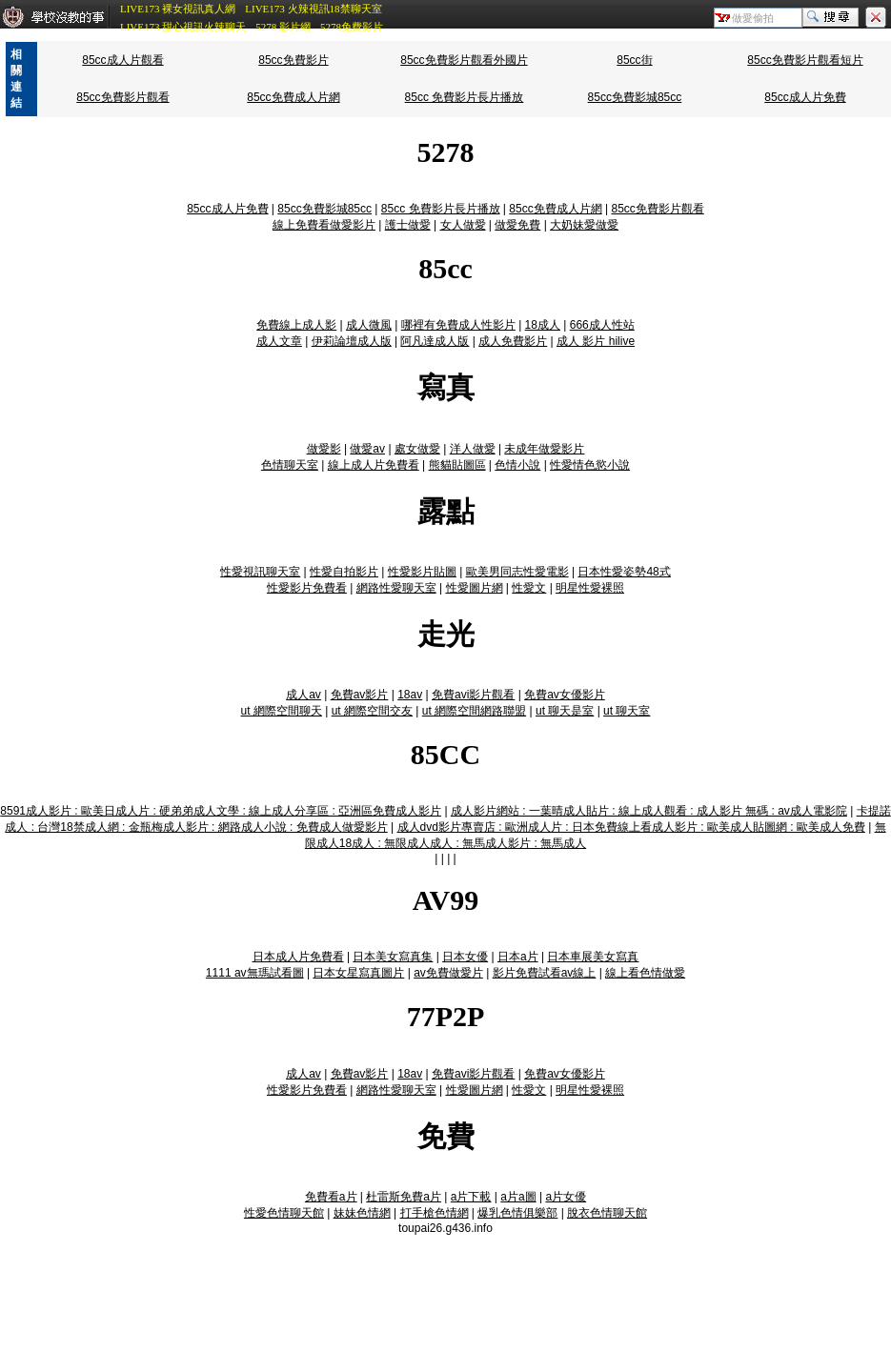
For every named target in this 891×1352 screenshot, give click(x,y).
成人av (303, 694)
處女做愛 (417, 448)
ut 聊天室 (626, 710)
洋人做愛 (473, 448)
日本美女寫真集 (393, 956)
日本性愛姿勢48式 (623, 571)
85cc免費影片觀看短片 (804, 60)
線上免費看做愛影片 (324, 225)
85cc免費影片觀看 (122, 97)
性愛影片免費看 (307, 588)
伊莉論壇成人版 (352, 341)
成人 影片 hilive (596, 341)
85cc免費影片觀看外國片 (463, 60)
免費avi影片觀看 (473, 694)
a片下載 (471, 1196)
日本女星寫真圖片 (358, 972)
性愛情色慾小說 (590, 465)
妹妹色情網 (362, 1213)
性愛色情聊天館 (284, 1213)
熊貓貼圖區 (457, 465)
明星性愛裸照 (590, 588)
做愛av (367, 448)
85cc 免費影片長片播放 (464, 97)
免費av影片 (360, 694)
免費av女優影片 (564, 694)
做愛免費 (517, 225)
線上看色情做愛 (645, 972)
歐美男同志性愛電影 (517, 571)
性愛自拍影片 (344, 571)
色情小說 (517, 465)
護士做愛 (408, 225)
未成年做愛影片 (544, 448)
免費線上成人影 (296, 325)
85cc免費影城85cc (635, 97)
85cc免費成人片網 (293, 97)
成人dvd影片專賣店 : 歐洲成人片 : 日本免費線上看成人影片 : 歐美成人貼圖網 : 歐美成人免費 (631, 827)
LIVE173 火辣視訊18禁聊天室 (313, 8)
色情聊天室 (289, 465)
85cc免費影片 (293, 60)
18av (409, 694)
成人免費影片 (512, 341)
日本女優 (465, 956)
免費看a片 (331, 1196)
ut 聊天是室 (565, 710)
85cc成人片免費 (804, 97)
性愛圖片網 (474, 588)
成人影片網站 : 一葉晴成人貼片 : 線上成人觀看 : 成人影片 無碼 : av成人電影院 (649, 810)
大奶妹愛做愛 (584, 225)
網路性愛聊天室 (396, 588)
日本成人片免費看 (298, 956)
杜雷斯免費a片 (403, 1196)
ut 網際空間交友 (372, 710)
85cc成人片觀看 (122, 60)
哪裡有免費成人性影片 (458, 325)
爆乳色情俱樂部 (517, 1213)
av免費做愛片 (448, 972)
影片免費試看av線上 (545, 972)
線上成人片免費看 (373, 465)
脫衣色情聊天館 (607, 1213)
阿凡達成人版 (434, 341)
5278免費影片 (351, 26)
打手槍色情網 (434, 1213)
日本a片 (517, 956)
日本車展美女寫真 (592, 956)
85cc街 (634, 60)
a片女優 (565, 1196)
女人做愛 (463, 225)
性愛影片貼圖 (422, 571)
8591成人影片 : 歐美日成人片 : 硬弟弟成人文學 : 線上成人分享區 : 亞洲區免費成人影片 (220, 810)
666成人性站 (602, 325)
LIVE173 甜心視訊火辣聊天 (183, 26)
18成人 (542, 325)
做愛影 (324, 448)
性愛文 (529, 588)
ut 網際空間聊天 (281, 710)
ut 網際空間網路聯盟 (474, 710)
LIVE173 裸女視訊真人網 (177, 8)
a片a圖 (518, 1196)
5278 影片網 (283, 26)
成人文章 (279, 341)
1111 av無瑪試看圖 (255, 972)
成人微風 (369, 325)
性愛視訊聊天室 (260, 571)
